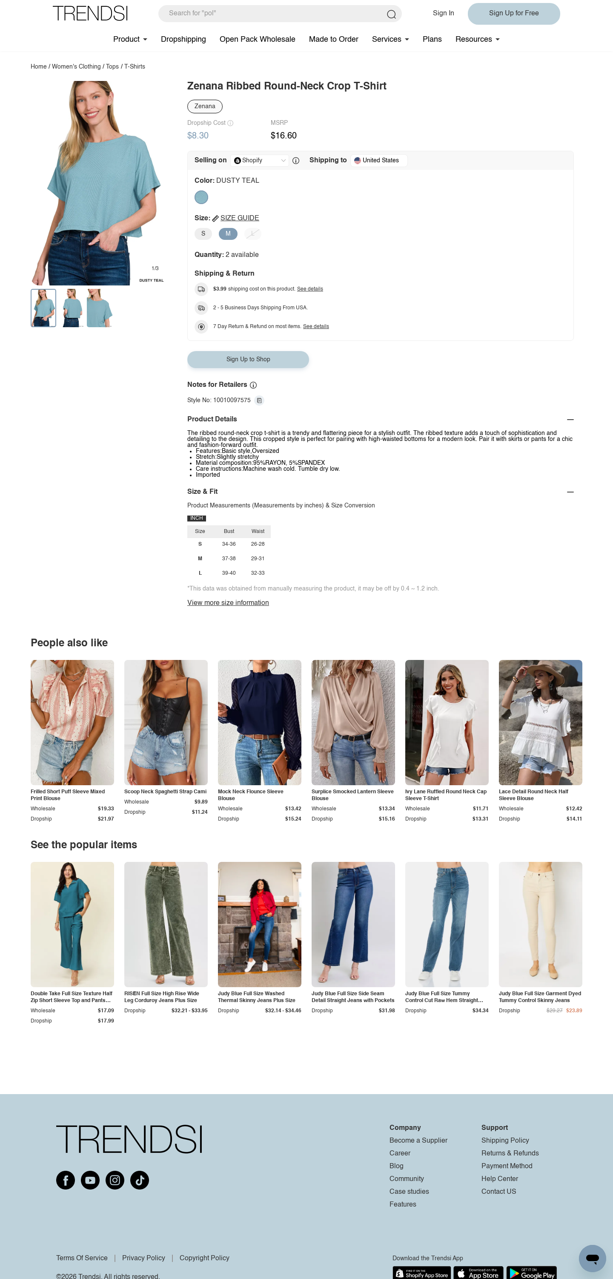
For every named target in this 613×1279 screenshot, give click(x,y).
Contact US (498, 1192)
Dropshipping (183, 39)
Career (400, 1153)
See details (310, 289)
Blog (397, 1166)
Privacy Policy (143, 1258)
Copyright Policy (204, 1258)
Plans (432, 39)
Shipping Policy (505, 1141)
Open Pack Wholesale (257, 39)
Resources (473, 39)
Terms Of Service (82, 1258)
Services (386, 39)
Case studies (409, 1192)
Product (126, 39)
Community (407, 1179)
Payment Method (507, 1166)
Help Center (499, 1179)
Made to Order (333, 39)
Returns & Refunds (510, 1153)
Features (403, 1204)
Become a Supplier (418, 1141)
